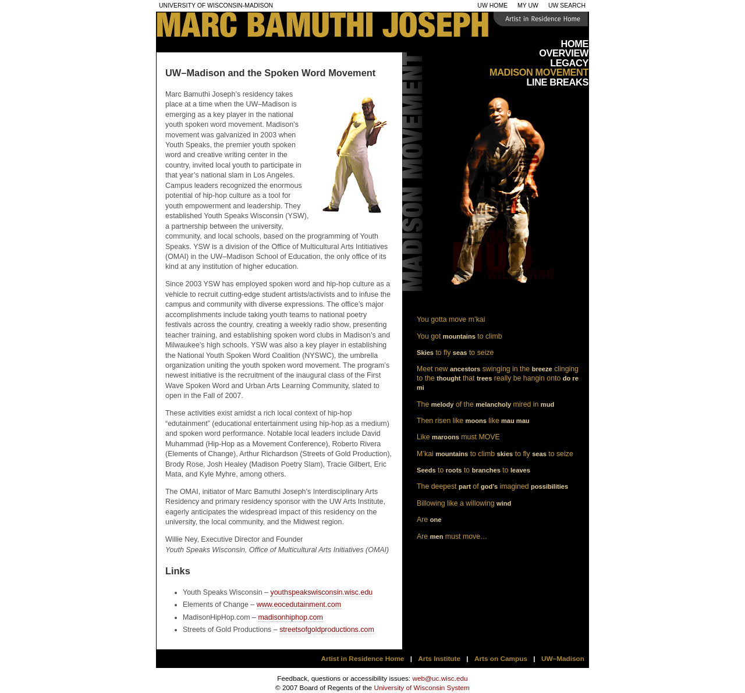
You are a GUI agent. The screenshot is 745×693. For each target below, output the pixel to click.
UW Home (492, 5)
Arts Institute (439, 659)
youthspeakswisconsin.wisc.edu (321, 592)
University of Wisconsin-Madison (216, 5)
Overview (563, 53)
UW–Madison (562, 659)
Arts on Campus (500, 659)
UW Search (567, 5)
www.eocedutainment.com (299, 604)
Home (574, 43)
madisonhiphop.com (290, 617)
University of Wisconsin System (422, 688)
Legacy (569, 63)
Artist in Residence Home (363, 659)
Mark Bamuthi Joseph (391, 26)
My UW (527, 5)
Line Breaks (557, 82)
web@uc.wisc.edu (439, 678)
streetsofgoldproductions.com (326, 630)
